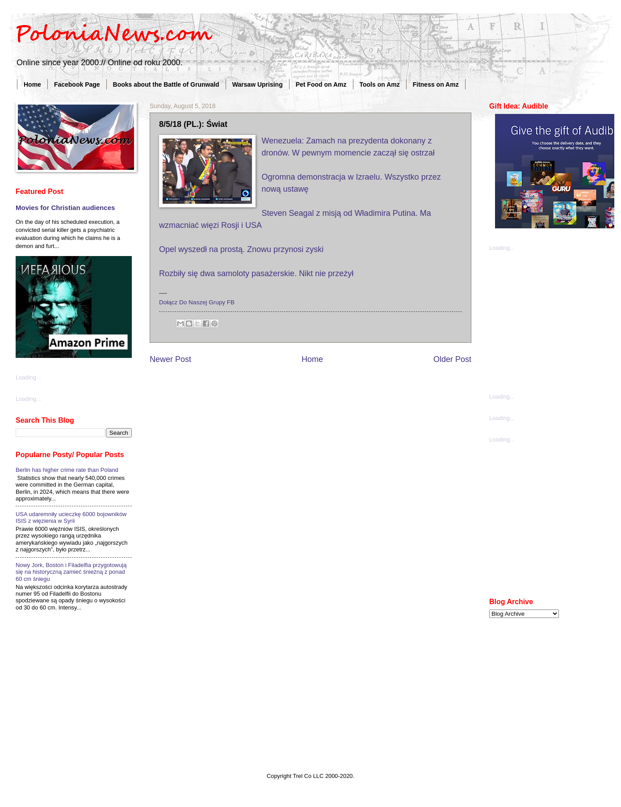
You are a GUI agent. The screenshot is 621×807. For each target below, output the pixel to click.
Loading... (28, 377)
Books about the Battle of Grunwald (166, 84)
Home (32, 84)
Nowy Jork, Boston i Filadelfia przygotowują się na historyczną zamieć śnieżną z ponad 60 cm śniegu (71, 572)
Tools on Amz (380, 84)
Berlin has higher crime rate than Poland (67, 470)
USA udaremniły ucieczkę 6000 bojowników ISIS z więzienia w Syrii (71, 517)
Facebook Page (77, 84)
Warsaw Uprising (257, 84)
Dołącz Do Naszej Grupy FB (197, 302)
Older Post (452, 359)
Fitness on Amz (436, 84)
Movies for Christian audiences (65, 207)
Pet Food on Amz (321, 84)
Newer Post (170, 359)
